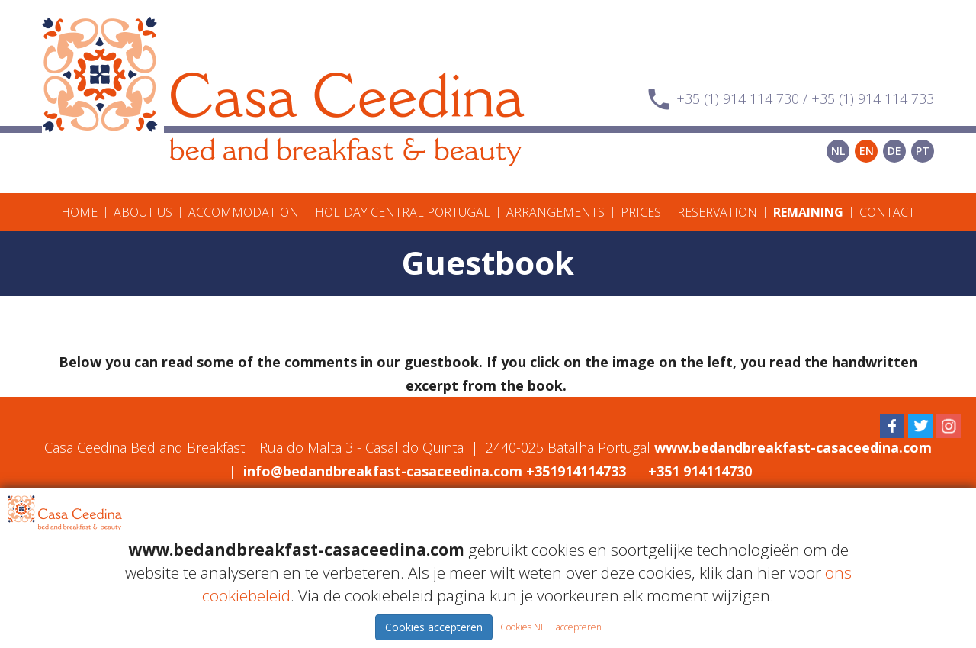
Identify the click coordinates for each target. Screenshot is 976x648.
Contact (887, 212)
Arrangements (555, 212)
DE (894, 150)
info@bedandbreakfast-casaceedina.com (382, 471)
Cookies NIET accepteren (551, 627)
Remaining (808, 212)
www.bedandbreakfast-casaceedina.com (793, 447)
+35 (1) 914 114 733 (872, 98)
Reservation (717, 212)
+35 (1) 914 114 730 (737, 98)
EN (866, 150)
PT (922, 150)
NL (838, 150)
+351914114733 (576, 471)
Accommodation (243, 212)
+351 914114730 (700, 471)
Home (79, 212)
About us (143, 212)
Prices (641, 212)
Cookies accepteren (434, 627)
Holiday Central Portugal (402, 212)
